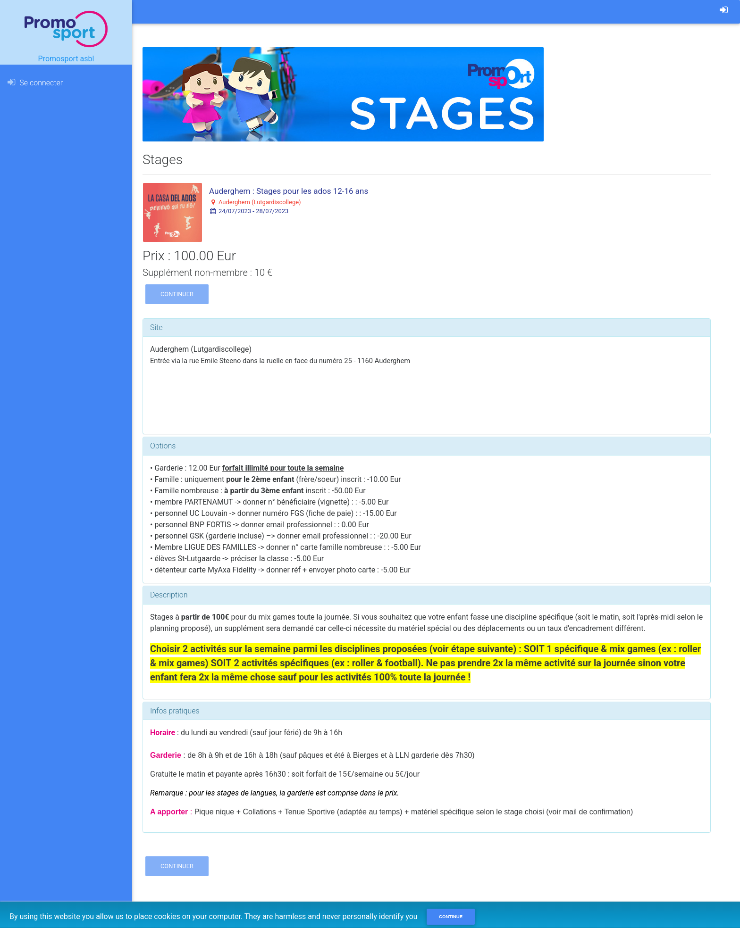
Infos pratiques (175, 710)
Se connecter (35, 82)
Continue (450, 916)
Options (163, 445)
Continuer (176, 294)
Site (156, 327)
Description (168, 594)
